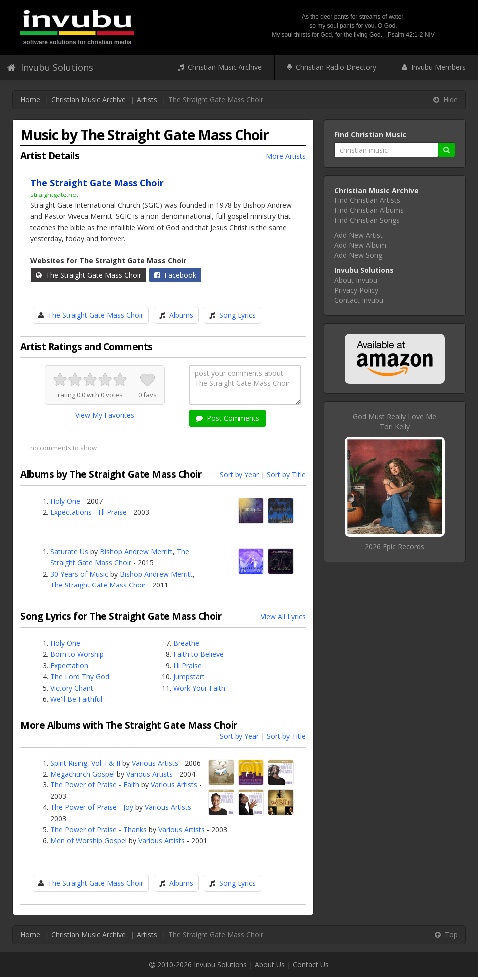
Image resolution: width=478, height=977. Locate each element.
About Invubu (355, 280)
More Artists (286, 156)
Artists (147, 99)
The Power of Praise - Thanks (98, 829)
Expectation (69, 665)
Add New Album (360, 245)
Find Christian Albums (369, 210)
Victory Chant (71, 688)
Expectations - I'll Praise (88, 512)
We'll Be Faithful (76, 699)
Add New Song (358, 255)
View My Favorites (104, 415)
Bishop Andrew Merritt (136, 551)
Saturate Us (69, 551)
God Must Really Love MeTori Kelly (394, 421)
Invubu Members (434, 67)
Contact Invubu (358, 300)
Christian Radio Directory (331, 67)
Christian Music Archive (220, 67)
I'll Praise (187, 665)
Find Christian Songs (367, 220)
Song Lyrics (237, 315)
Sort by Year (239, 474)
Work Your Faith (199, 688)
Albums (181, 315)
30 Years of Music (79, 574)
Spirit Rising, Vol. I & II (85, 763)
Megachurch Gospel (82, 774)
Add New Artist (358, 235)
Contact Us (311, 964)
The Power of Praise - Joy (91, 807)
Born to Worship (77, 654)
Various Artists (155, 763)
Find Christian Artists (367, 200)
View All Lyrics (283, 616)
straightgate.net (54, 194)
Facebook (175, 275)
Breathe (186, 643)
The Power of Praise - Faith (94, 784)
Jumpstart (189, 676)
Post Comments (227, 418)
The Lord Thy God (79, 676)
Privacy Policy (356, 290)
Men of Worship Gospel (88, 840)
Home (30, 99)
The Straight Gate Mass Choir (88, 275)
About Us (270, 964)
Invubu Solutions (50, 67)
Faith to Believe (198, 654)
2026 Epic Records (394, 546)
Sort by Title (286, 474)
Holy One (65, 501)
